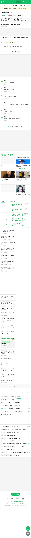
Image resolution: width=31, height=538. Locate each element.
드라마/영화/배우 (6, 12)
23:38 (28, 438)
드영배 (20, 5)
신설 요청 (21, 15)
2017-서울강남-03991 (16, 517)
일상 (12, 5)
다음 (23, 404)
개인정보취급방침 (18, 513)
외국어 (11, 20)
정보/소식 (12, 201)
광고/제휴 (18, 511)
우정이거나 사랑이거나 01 (11, 415)
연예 (16, 5)
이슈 (9, 5)
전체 (2, 201)
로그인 (9, 126)
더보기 (15, 398)
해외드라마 (24, 20)
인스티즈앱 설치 (15, 506)
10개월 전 (2, 26)
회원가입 (18, 1)
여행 (6, 20)
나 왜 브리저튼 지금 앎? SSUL (10, 412)
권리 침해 (10, 513)
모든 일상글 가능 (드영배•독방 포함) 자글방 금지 (14, 8)
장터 (25, 5)
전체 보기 (3, 426)
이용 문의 (11, 511)
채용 (23, 511)
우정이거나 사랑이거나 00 (11, 420)
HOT (5, 5)
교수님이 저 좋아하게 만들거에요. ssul (12, 423)
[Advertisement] (15, 290)
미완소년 (12, 15)
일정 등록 (9, 426)
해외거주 (16, 20)
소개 (7, 511)
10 (18, 404)
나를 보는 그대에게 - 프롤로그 (10, 417)
